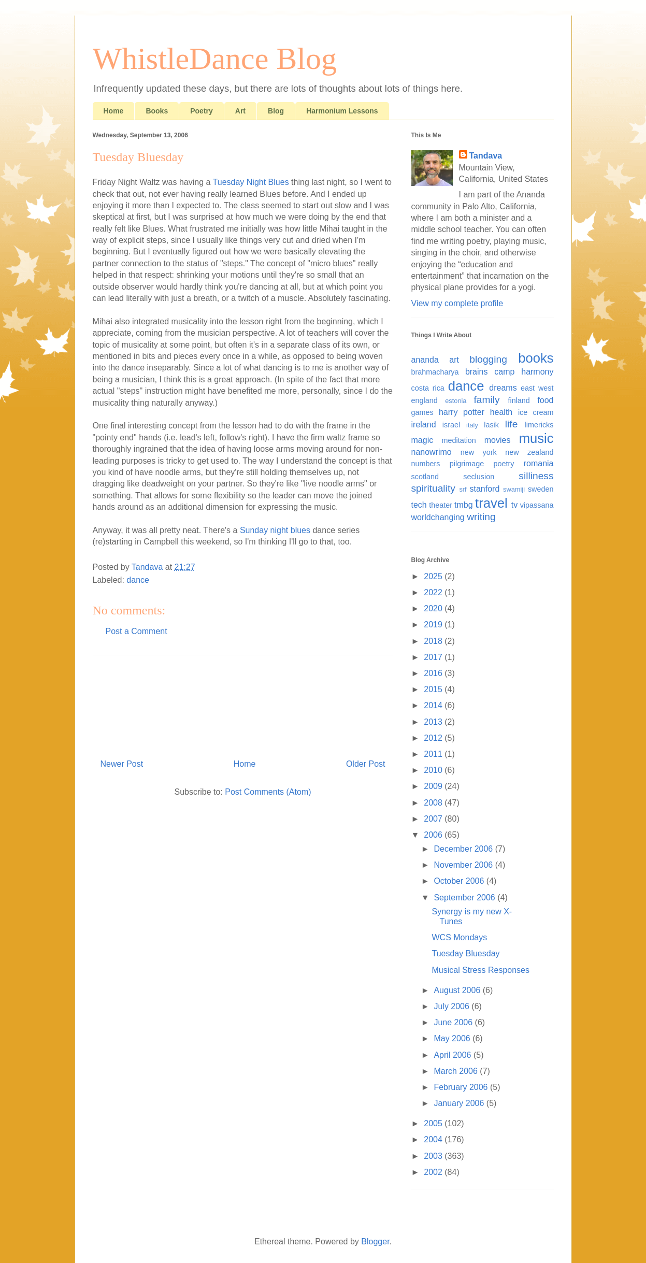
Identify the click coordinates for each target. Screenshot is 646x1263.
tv (514, 504)
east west (537, 388)
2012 (434, 738)
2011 (434, 754)
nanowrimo (431, 452)
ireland (423, 424)
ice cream (536, 412)
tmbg (463, 504)
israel (451, 425)
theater (440, 505)
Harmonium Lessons (342, 111)
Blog (276, 111)
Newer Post (122, 763)
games (422, 412)
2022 (434, 592)
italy (472, 425)
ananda (425, 359)
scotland (425, 476)
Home (114, 111)
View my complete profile (457, 303)
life (511, 424)
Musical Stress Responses (480, 970)
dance (137, 580)
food (545, 400)
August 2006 (458, 990)
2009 (434, 786)
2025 (434, 576)
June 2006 (454, 1022)
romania (539, 463)
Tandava (486, 155)
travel (491, 503)
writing (481, 516)
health (501, 412)
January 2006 (460, 1103)
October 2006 (460, 881)
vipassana (537, 505)
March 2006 (457, 1071)
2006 (434, 834)
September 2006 (465, 897)
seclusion (478, 476)
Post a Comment (136, 631)
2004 (434, 1139)
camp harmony (523, 371)
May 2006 (453, 1038)
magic (422, 440)
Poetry (201, 111)
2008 (434, 802)
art (454, 359)
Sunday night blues (275, 530)
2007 (434, 818)
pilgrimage (467, 464)
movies (497, 440)
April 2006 (453, 1055)
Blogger (375, 1241)
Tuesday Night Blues (251, 182)
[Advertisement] (243, 703)
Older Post (365, 763)
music (536, 438)
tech (419, 504)
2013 (434, 721)
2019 (434, 624)
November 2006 (464, 864)
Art (240, 111)
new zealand (529, 452)
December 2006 (464, 848)
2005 (434, 1123)
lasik (491, 425)
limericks (539, 425)
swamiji (514, 489)
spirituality (433, 488)
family (487, 399)
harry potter (461, 412)
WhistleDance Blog (215, 58)
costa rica (427, 388)
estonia (455, 401)
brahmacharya (435, 372)
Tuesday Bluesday (465, 953)
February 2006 (462, 1087)
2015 (434, 689)
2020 (434, 608)
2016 (434, 673)
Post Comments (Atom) (268, 791)
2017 (434, 657)
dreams (502, 387)
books (535, 358)
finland (518, 400)
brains (476, 371)
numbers (425, 464)
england (424, 400)
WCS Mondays (459, 937)
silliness (536, 475)
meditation (458, 440)
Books (157, 111)
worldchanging (438, 517)
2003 (434, 1156)
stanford (485, 488)
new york (479, 452)
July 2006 (452, 1006)
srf (462, 489)
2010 (434, 770)
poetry (503, 464)
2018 (434, 641)
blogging (488, 359)
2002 (434, 1172)
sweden (541, 489)
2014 (434, 705)
